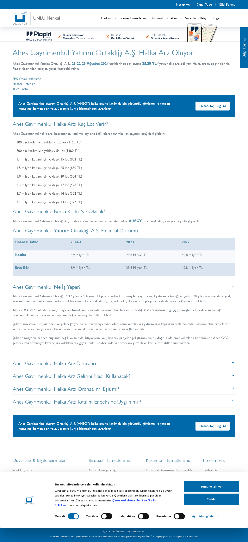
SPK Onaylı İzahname (28, 79)
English (217, 18)
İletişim (204, 18)
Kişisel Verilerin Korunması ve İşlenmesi (41, 480)
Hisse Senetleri (99, 475)
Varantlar (190, 18)
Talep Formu (21, 89)
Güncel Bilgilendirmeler (29, 475)
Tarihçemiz (211, 470)
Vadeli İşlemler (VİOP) (105, 480)
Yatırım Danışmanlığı (103, 470)
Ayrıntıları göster (204, 530)
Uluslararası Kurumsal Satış (165, 485)
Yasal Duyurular (24, 470)
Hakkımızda (108, 18)
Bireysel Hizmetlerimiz (134, 18)
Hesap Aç (183, 4)
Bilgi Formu (227, 4)
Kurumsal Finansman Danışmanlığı (170, 470)
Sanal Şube (204, 4)
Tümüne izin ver (212, 500)
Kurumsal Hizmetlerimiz (166, 18)
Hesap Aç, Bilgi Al (212, 106)
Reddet (212, 513)
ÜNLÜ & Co (212, 480)
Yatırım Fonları (99, 485)
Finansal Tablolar (24, 84)
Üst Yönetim (212, 475)
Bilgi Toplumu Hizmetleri (30, 485)
